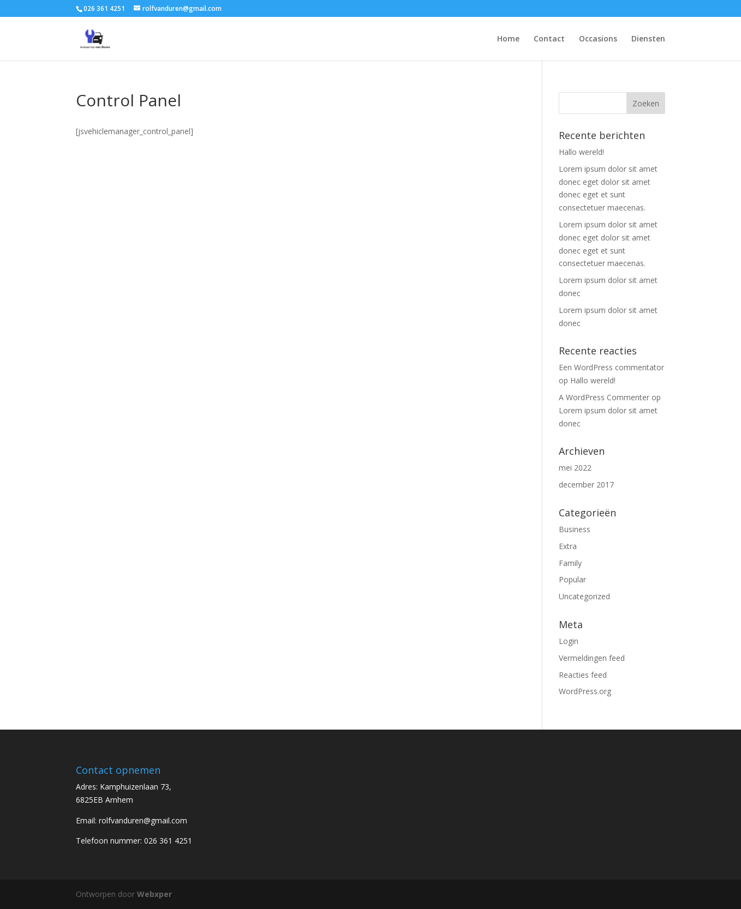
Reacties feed (583, 675)
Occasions (598, 39)
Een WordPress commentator (611, 367)
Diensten (648, 39)
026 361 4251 (168, 840)
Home (508, 39)
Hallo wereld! (581, 152)
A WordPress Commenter (604, 397)
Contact (549, 39)
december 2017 (586, 484)
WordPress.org (585, 691)
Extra (568, 546)
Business (574, 529)
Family (570, 563)
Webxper (154, 894)
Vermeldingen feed (592, 658)
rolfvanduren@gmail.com (143, 820)
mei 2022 (575, 467)
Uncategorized (584, 596)
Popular (572, 579)
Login (568, 641)
